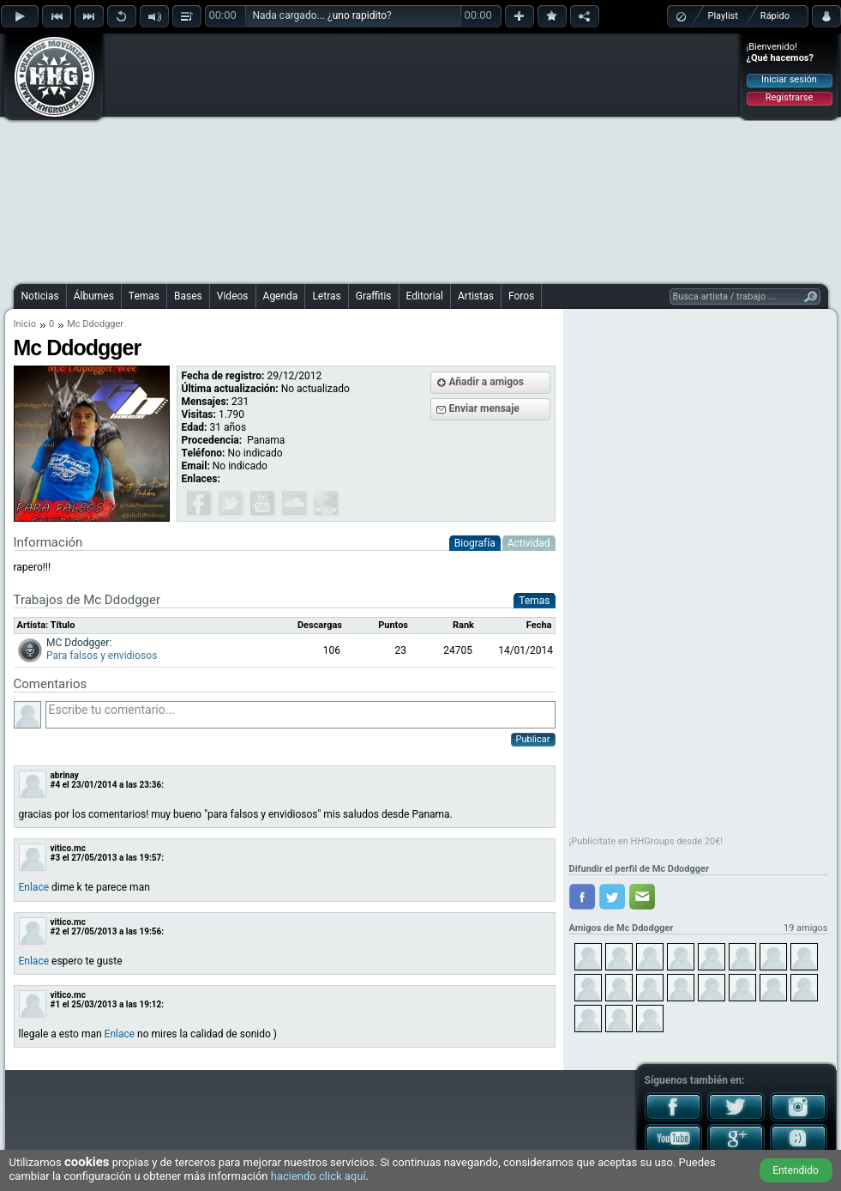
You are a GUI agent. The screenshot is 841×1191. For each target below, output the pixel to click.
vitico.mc (68, 848)
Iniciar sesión (789, 79)
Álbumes (94, 296)
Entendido (795, 1170)
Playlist (723, 15)
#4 (56, 784)
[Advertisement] (372, 156)
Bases (188, 296)
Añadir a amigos (487, 382)
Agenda (280, 296)
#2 (56, 931)
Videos (233, 296)
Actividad (529, 543)
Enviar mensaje (484, 408)
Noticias (40, 296)
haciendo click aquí (318, 1176)
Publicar (533, 739)
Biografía (475, 543)
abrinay (65, 775)
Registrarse (789, 97)
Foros (521, 296)
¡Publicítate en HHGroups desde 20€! (646, 841)
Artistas (476, 296)
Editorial (424, 296)
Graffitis (374, 296)
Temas (144, 296)
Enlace (34, 887)
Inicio (25, 323)
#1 (56, 1004)
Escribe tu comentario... (300, 715)
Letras (326, 296)
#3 (56, 857)
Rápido (775, 15)
